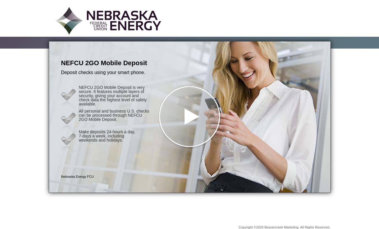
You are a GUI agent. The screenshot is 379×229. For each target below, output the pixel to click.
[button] (189, 117)
